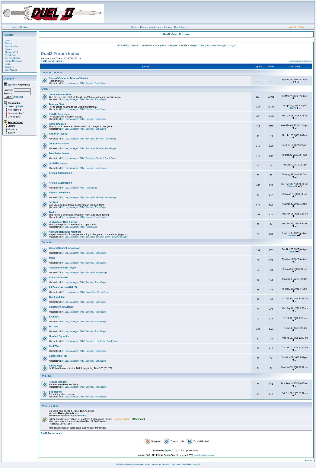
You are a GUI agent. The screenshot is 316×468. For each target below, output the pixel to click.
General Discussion (60, 94)
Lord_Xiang (100, 341)
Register (24, 27)
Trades (52, 212)
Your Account (155, 27)
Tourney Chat (56, 104)
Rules (143, 27)
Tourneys (9, 67)
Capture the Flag (58, 356)
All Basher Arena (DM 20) (63, 287)
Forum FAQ (123, 45)
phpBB (168, 450)
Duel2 (45, 89)
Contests (47, 242)
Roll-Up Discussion (59, 114)
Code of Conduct (52, 72)
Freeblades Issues (59, 153)
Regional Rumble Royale (62, 267)
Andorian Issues (58, 133)
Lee (66, 83)
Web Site (47, 376)
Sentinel (89, 83)
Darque (292, 252)
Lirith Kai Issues (58, 163)
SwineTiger (110, 237)
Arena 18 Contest (58, 277)
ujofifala (81, 415)
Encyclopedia (11, 46)
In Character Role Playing (63, 222)
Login (14, 27)
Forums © (310, 460)
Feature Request (58, 382)
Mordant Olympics (59, 336)
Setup (7, 64)
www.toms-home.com (204, 455)
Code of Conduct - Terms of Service (69, 78)
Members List (11, 52)
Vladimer (292, 235)
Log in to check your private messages (208, 45)
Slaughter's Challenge (61, 307)
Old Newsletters (12, 58)
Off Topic (54, 202)
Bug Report (55, 391)
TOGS (52, 257)
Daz (148, 464)
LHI (62, 83)
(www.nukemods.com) (190, 464)
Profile (184, 45)
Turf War (53, 326)
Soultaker (90, 139)
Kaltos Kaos (56, 365)
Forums (168, 27)
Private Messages (13, 61)
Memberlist (146, 45)
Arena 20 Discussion (60, 173)
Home (134, 27)
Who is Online (50, 406)
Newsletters (179, 27)
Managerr (74, 83)
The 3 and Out (56, 297)
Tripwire (292, 108)
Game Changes (57, 124)
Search (135, 45)
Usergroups (160, 45)
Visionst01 (292, 186)
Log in (232, 45)
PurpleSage (100, 83)
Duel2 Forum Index (51, 61)
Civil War (54, 346)
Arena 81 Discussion (60, 182)
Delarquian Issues (59, 143)
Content (8, 43)
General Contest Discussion (64, 248)
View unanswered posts (300, 61)
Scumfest (54, 316)
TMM (82, 83)
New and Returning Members (65, 231)
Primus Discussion (59, 192)
